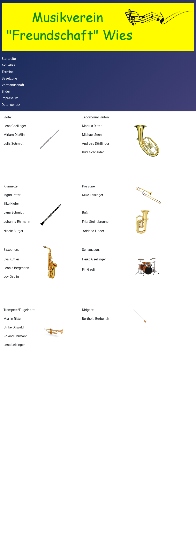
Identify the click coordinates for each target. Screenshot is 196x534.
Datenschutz (11, 105)
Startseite (9, 59)
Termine (8, 72)
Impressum (10, 98)
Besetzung (9, 78)
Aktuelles (8, 65)
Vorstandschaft (13, 85)
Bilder (6, 92)
